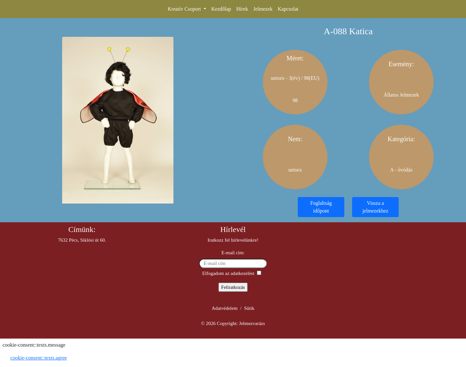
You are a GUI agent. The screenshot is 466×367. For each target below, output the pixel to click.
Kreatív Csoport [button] (185, 9)
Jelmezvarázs (252, 323)
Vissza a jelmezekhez (375, 207)
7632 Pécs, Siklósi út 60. (82, 240)
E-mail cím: (232, 252)
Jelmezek (262, 9)
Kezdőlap (221, 9)
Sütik (249, 308)
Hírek (242, 9)
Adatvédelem (225, 308)
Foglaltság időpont (321, 207)
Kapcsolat (288, 9)
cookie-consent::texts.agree (38, 358)
